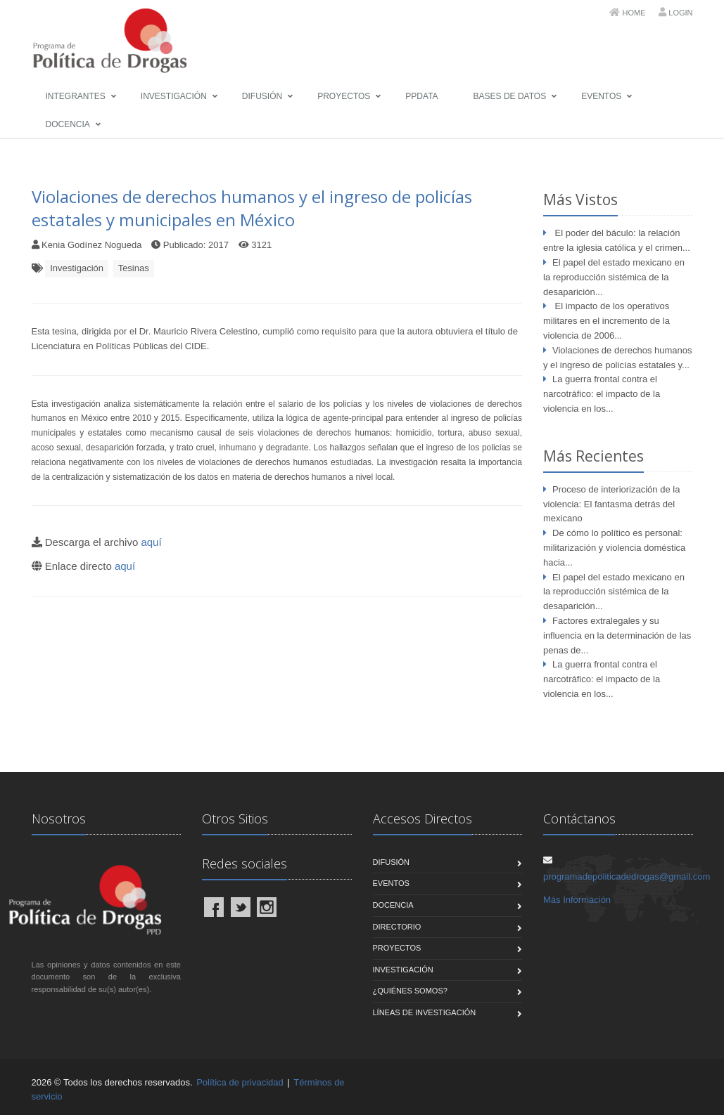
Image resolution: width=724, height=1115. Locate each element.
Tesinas (133, 268)
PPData (421, 96)
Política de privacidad (240, 1082)
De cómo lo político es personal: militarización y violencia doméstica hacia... (614, 548)
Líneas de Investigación (424, 1012)
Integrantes (76, 96)
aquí (151, 542)
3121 (261, 245)
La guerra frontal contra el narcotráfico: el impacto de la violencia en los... (601, 394)
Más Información (577, 899)
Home (634, 12)
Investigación (174, 96)
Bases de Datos (510, 96)
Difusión (262, 96)
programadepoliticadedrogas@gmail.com (626, 876)
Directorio (397, 926)
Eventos (601, 96)
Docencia (68, 124)
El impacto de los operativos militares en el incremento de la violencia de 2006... (606, 321)
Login (680, 12)
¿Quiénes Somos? (410, 990)
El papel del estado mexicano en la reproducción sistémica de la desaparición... (614, 277)
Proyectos (343, 96)
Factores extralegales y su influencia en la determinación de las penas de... (617, 635)
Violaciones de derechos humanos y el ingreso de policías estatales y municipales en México (252, 208)
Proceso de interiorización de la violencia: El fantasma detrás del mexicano (611, 504)
